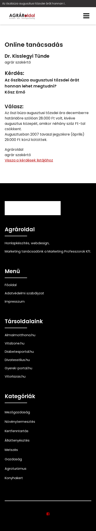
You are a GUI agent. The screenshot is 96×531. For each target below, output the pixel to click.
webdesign (40, 243)
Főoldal (11, 285)
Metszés (11, 450)
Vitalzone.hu (14, 343)
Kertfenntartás (16, 431)
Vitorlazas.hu (15, 376)
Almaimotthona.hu (20, 335)
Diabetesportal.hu (19, 351)
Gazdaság (13, 459)
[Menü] (86, 16)
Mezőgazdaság (17, 412)
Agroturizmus (15, 468)
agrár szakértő (18, 62)
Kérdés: (14, 73)
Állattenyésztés (17, 440)
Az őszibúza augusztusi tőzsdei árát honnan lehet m (34, 3)
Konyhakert (14, 478)
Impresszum (15, 301)
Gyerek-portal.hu (18, 368)
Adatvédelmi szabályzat (24, 293)
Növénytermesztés (20, 421)
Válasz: (14, 106)
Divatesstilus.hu (17, 360)
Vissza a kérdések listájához (29, 160)
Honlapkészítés (17, 243)
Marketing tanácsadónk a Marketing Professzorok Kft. (48, 251)
